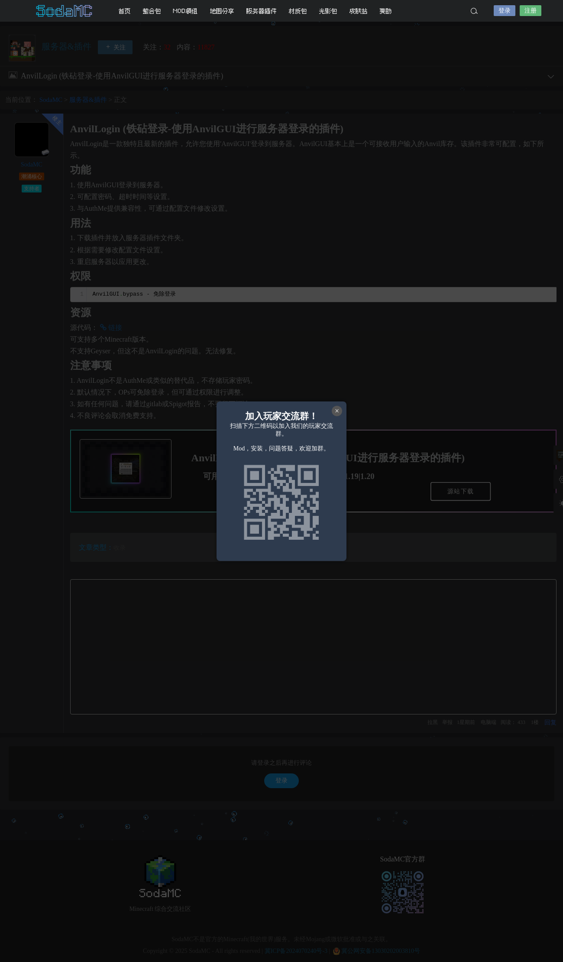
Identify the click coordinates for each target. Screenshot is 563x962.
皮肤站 (358, 11)
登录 (504, 10)
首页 (125, 11)
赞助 (386, 11)
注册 (530, 10)
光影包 (328, 11)
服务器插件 (261, 11)
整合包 (152, 11)
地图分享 (222, 11)
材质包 (298, 11)
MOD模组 (185, 11)
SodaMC (65, 11)
